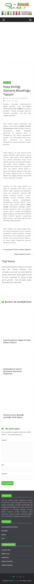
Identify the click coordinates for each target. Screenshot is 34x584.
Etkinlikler (4, 531)
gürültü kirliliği (10, 507)
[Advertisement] (17, 45)
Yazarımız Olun (6, 550)
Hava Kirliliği (7, 82)
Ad (3, 465)
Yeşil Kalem (16, 98)
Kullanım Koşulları (7, 561)
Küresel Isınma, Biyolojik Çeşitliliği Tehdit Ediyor (13, 416)
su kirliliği (17, 505)
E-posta (4, 474)
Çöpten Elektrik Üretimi (23, 254)
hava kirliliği (10, 505)
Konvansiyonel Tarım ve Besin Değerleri (16, 250)
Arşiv (2, 538)
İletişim (3, 535)
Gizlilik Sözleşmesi (7, 565)
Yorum (4, 440)
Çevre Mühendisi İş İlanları (9, 527)
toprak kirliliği (25, 505)
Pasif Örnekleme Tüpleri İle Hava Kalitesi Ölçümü (17, 341)
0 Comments (7, 101)
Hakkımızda (5, 557)
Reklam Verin (5, 554)
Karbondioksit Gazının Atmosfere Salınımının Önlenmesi (12, 371)
